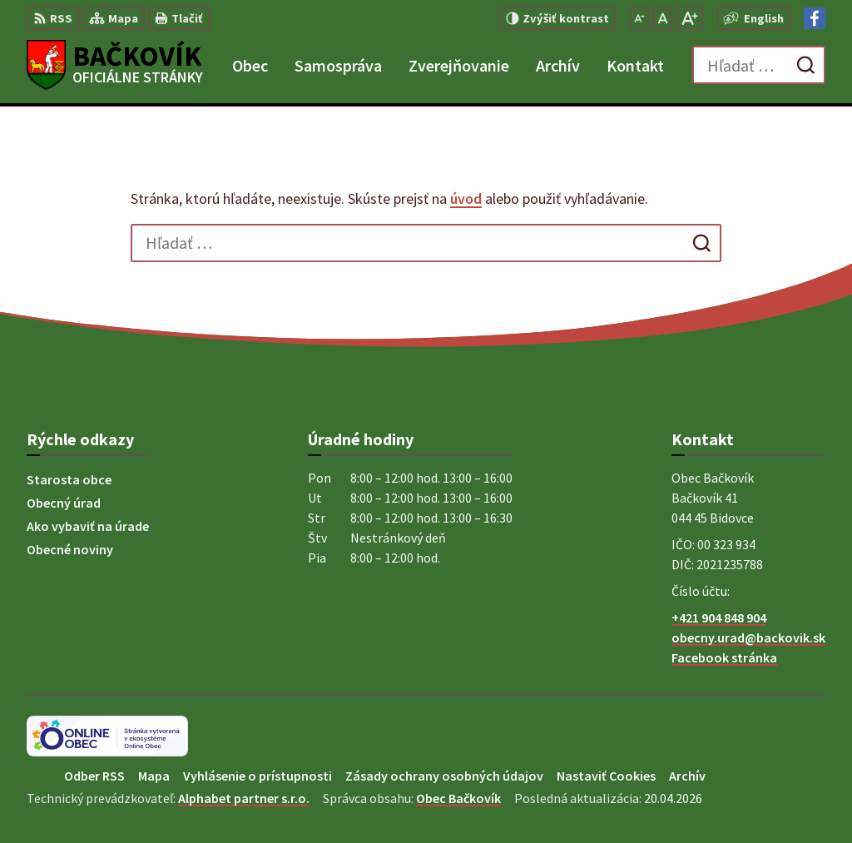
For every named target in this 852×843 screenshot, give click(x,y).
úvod (466, 198)
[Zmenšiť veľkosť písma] (639, 18)
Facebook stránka (724, 657)
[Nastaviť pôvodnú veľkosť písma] (662, 18)
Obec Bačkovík (458, 798)
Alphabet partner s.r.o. (244, 798)
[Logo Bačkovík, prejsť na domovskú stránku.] (115, 65)
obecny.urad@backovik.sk (748, 637)
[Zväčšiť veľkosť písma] (689, 18)
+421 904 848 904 (718, 617)
